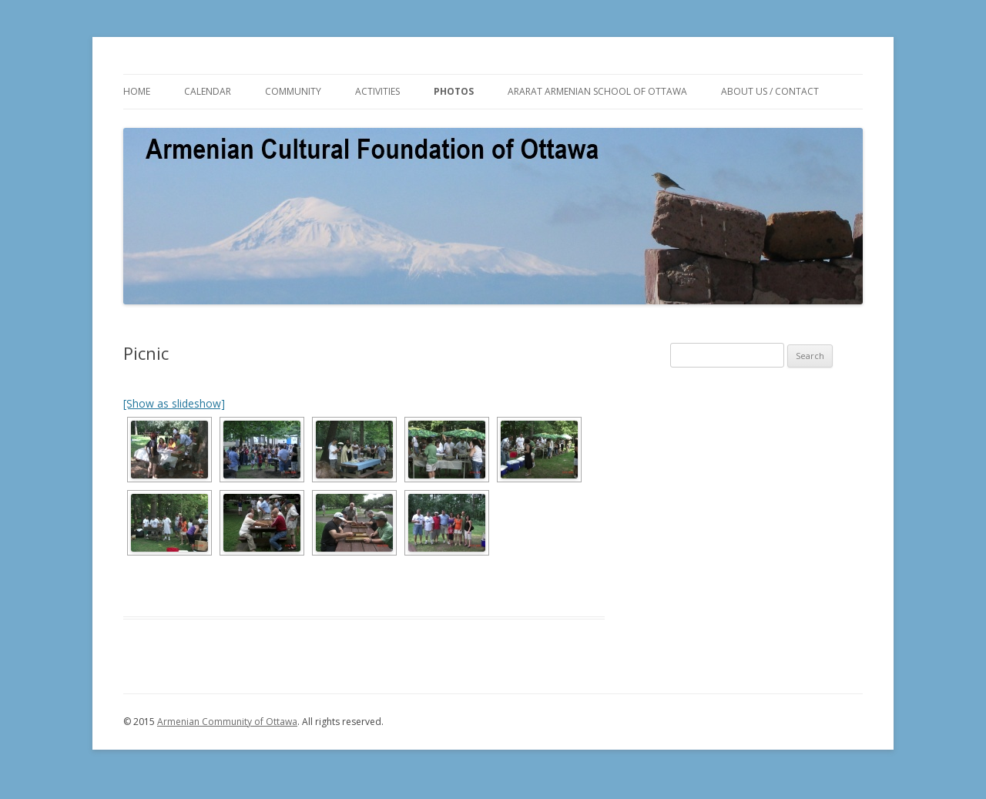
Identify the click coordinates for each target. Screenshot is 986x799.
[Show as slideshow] (174, 403)
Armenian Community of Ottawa (227, 721)
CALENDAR (207, 91)
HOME (136, 91)
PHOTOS (454, 91)
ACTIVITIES (377, 91)
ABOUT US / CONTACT (770, 91)
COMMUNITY (293, 91)
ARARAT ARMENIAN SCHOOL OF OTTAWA (597, 91)
